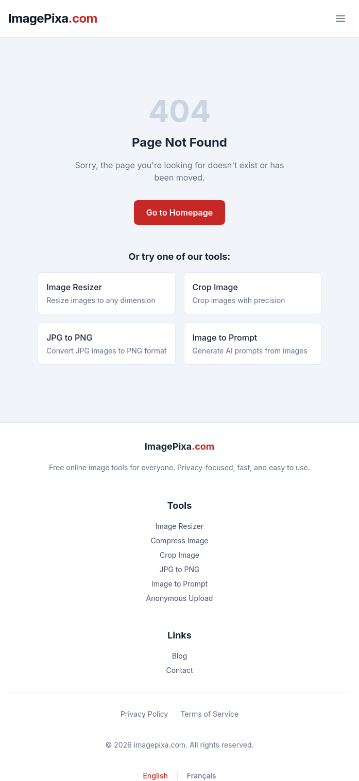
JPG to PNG (179, 569)
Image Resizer (179, 526)
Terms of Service (209, 713)
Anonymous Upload (179, 598)
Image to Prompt (179, 583)
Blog (179, 655)
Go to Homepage (179, 212)
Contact (179, 670)
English (155, 775)
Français (201, 775)
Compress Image (179, 540)
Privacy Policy (144, 713)
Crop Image (179, 555)
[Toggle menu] (340, 18)
